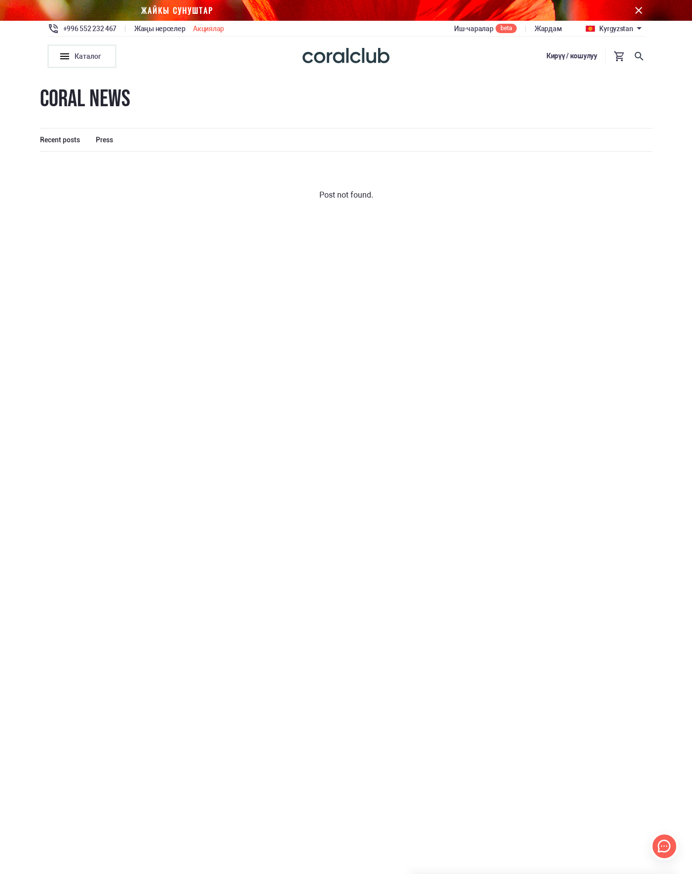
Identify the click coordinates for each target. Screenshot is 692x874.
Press (104, 140)
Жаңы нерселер (159, 28)
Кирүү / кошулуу (571, 56)
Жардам (548, 29)
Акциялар (208, 28)
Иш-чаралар (473, 28)
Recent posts (60, 140)
